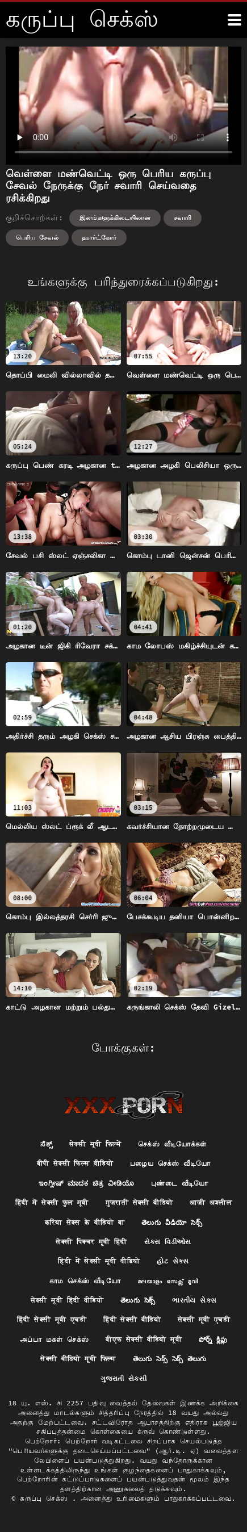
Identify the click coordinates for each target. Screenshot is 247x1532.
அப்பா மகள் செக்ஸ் (54, 1339)
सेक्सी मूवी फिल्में (95, 1144)
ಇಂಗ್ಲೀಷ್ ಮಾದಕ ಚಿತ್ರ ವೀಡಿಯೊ (86, 1183)
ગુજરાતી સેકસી (123, 1378)
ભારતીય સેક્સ (194, 1300)
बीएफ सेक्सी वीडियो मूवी (144, 1339)
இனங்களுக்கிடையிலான (114, 217)
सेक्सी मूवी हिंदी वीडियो (67, 1300)
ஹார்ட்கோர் (99, 237)
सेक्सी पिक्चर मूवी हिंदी (91, 1241)
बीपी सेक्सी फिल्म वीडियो (75, 1163)
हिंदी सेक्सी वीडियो (132, 1319)
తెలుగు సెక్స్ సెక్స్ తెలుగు (170, 1358)
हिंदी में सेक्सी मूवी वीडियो (99, 1261)
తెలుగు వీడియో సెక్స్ (171, 1222)
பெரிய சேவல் (37, 237)
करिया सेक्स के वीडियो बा (84, 1222)
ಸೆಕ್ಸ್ (46, 1144)
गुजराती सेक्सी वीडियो (139, 1202)
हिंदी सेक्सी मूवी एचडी (51, 1319)
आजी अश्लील (211, 1202)
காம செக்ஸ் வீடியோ (84, 1280)
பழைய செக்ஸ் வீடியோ (170, 1163)
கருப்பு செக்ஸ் (46, 1498)
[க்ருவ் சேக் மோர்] (234, 20)
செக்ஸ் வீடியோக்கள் (172, 1144)
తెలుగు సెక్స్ (137, 1300)
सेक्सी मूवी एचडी (204, 1319)
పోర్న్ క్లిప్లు (213, 1339)
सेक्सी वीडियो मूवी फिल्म (78, 1358)
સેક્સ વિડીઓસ (167, 1241)
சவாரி (182, 217)
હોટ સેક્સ (173, 1261)
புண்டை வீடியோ (179, 1183)
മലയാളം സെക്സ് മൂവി (167, 1280)
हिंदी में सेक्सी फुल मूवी (52, 1202)
